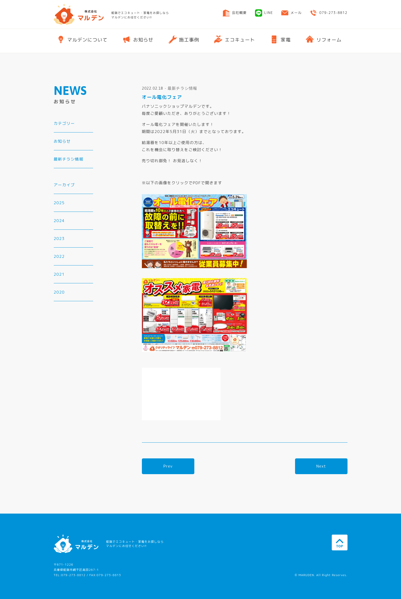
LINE (264, 14)
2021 (59, 274)
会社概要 (234, 14)
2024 (59, 220)
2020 (59, 292)
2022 (59, 256)
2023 (59, 238)
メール (291, 14)
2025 (59, 203)
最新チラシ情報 (68, 159)
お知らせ (62, 141)
